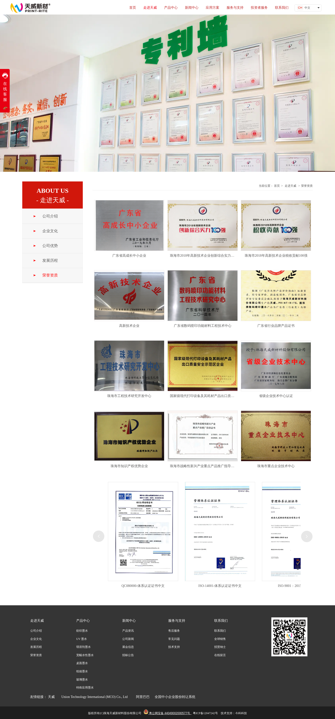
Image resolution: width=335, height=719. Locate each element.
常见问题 (174, 639)
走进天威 (290, 185)
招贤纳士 (220, 647)
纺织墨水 (82, 630)
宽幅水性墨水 (85, 655)
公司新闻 (128, 639)
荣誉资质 (307, 185)
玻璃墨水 (82, 679)
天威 (51, 697)
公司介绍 (36, 630)
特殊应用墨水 (85, 687)
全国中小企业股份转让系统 (175, 697)
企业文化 (36, 639)
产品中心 (83, 620)
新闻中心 (129, 620)
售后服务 (174, 630)
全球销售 (220, 639)
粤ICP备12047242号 (205, 713)
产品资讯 (128, 630)
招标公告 (128, 655)
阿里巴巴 (142, 697)
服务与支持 (176, 620)
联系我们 (221, 620)
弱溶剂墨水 (83, 647)
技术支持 (174, 647)
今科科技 (241, 713)
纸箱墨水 (82, 671)
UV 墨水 (81, 639)
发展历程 (36, 647)
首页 (277, 185)
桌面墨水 (82, 663)
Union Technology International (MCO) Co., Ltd (96, 697)
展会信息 (128, 647)
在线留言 (220, 655)
